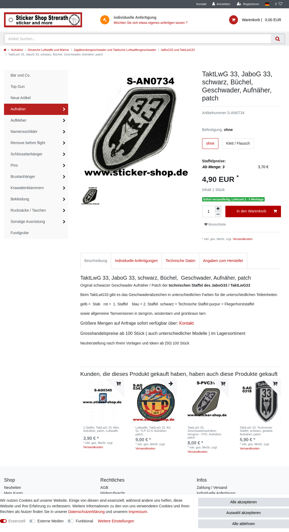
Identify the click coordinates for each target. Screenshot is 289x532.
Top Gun (18, 86)
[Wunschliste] (278, 4)
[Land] (267, 4)
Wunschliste (215, 224)
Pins (14, 165)
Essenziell (17, 521)
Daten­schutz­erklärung (86, 511)
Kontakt (201, 4)
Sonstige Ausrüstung (28, 221)
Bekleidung (20, 199)
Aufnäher (17, 49)
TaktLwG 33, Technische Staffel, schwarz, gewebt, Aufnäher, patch (256, 431)
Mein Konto (13, 493)
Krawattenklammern (27, 188)
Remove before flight (28, 143)
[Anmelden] (221, 4)
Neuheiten (12, 487)
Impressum (138, 511)
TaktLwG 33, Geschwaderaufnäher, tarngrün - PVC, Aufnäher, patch (205, 432)
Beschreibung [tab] (95, 260)
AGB (104, 487)
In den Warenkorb (257, 211)
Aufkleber (18, 120)
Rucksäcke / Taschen (28, 210)
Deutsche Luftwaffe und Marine (48, 49)
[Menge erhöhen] (218, 209)
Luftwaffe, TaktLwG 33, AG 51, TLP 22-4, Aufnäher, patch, (153, 431)
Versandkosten (243, 239)
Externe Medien (50, 521)
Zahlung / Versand (212, 487)
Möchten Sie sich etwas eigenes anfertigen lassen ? (150, 23)
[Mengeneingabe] (208, 211)
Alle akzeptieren (243, 502)
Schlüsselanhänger (27, 154)
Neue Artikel (21, 98)
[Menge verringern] (218, 214)
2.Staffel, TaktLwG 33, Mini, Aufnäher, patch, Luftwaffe (101, 429)
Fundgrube (20, 233)
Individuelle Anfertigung (216, 493)
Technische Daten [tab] (180, 260)
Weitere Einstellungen (116, 521)
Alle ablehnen (243, 524)
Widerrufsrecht (112, 493)
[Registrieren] (248, 4)
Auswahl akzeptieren (243, 513)
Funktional (84, 521)
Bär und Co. (21, 75)
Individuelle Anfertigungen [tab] (136, 260)
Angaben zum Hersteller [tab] (223, 260)
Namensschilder (24, 131)
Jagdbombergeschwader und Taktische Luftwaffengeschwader (115, 49)
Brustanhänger (23, 176)
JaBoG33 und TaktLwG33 (178, 49)
